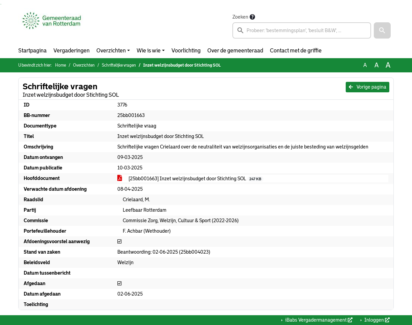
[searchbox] (301, 30)
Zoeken (240, 17)
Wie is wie (149, 50)
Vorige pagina (367, 87)
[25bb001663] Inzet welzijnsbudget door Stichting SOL (190, 179)
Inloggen (376, 320)
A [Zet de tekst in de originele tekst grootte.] (365, 65)
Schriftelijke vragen (119, 65)
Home (60, 65)
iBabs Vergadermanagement (318, 320)
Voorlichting (186, 50)
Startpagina (32, 50)
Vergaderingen (71, 50)
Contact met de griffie (296, 50)
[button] (382, 30)
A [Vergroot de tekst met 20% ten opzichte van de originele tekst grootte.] (376, 65)
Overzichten (111, 50)
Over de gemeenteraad (235, 50)
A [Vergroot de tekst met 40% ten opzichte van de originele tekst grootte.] (388, 65)
